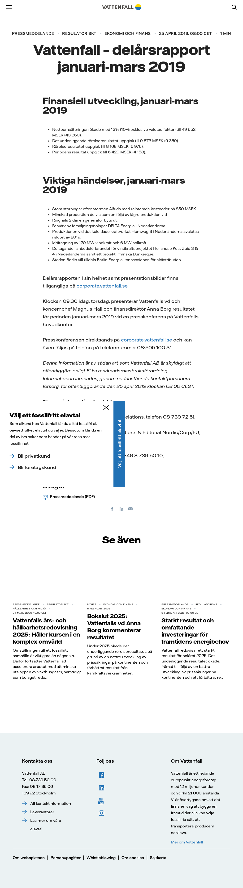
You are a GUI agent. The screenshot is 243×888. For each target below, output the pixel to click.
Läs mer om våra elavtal (45, 824)
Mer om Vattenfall (187, 842)
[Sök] (236, 7)
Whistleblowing (101, 857)
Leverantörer (42, 812)
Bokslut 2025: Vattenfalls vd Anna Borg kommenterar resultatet (114, 627)
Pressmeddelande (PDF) (72, 496)
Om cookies (133, 857)
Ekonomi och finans (128, 33)
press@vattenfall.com (75, 463)
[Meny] (9, 7)
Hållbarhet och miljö (29, 608)
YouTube (101, 800)
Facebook (101, 775)
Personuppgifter (66, 857)
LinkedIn (101, 788)
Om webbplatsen (29, 857)
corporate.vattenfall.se (102, 286)
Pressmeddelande (33, 33)
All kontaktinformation (50, 803)
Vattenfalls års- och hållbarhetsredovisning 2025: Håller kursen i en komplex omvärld (46, 631)
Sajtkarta (158, 857)
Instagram (101, 813)
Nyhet (91, 604)
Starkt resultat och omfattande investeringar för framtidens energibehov (195, 631)
